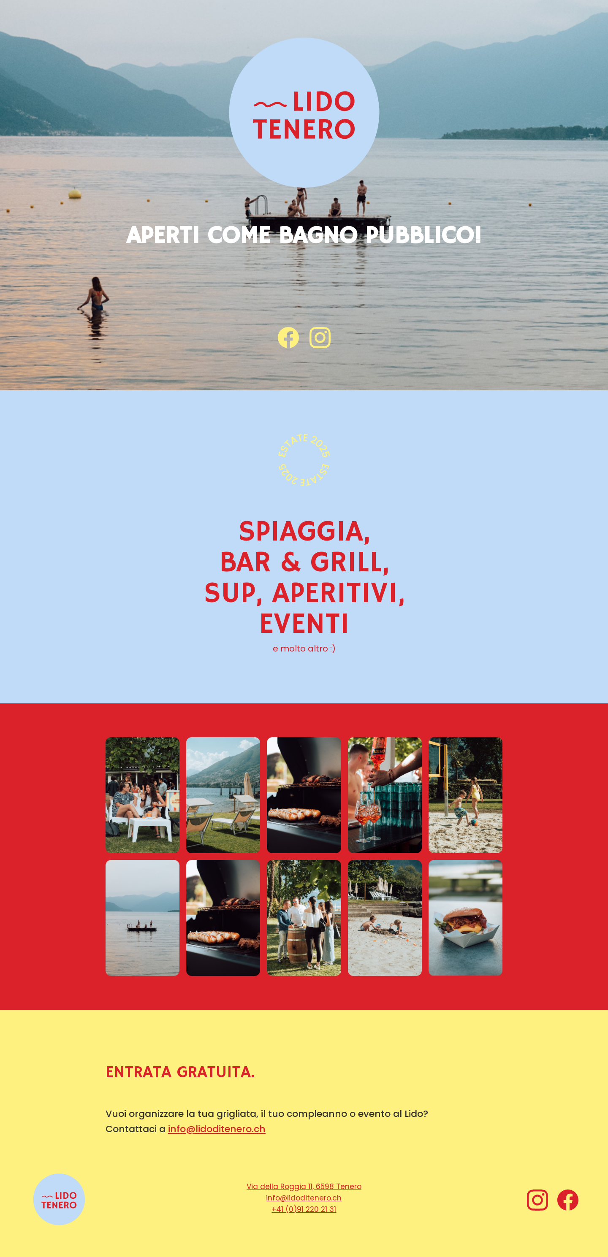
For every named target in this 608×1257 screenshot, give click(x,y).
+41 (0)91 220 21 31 (303, 1209)
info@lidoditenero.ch (217, 1128)
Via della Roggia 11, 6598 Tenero (304, 1186)
